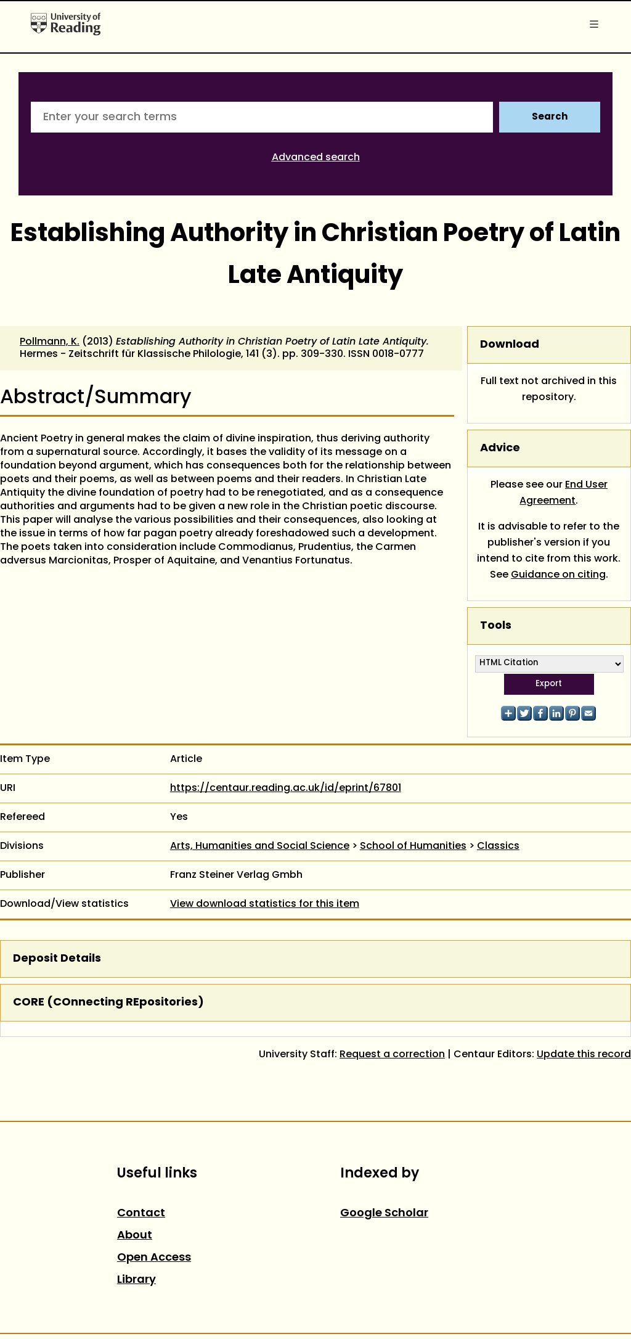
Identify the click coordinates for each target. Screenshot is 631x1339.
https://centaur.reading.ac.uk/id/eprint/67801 (285, 788)
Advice (500, 448)
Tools (495, 626)
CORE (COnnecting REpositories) (108, 1002)
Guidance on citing (558, 575)
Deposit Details (57, 958)
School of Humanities (413, 846)
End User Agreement (563, 493)
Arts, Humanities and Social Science (259, 846)
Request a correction (392, 1055)
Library (136, 1280)
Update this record (584, 1055)
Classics (498, 846)
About (134, 1235)
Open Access (154, 1257)
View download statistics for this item (264, 904)
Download (509, 344)
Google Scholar (384, 1213)
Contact (141, 1213)
